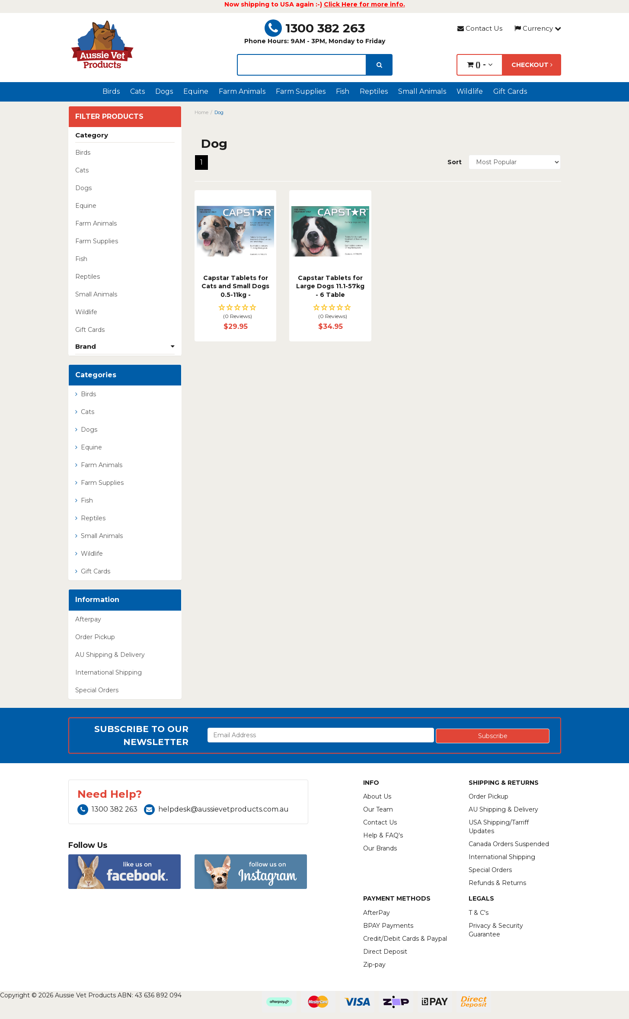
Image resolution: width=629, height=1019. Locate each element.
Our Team (378, 809)
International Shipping (108, 672)
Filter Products (109, 117)
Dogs (164, 91)
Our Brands (380, 848)
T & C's (479, 913)
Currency (537, 28)
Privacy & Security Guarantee (496, 930)
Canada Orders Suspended (509, 844)
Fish (342, 91)
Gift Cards (510, 91)
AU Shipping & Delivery (110, 655)
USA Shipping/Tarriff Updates (499, 826)
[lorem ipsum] (302, 65)
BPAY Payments (388, 926)
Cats (137, 91)
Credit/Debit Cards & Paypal (405, 939)
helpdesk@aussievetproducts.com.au (216, 809)
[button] (235, 312)
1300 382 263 (315, 28)
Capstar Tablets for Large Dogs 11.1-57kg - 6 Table (330, 286)
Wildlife (470, 91)
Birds (111, 91)
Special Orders (96, 690)
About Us (377, 796)
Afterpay (88, 619)
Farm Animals (242, 91)
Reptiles (374, 91)
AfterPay (376, 913)
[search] (379, 65)
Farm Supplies (301, 91)
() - (479, 65)
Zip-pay (374, 964)
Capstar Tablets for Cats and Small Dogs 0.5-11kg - (235, 286)
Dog (219, 112)
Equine (195, 91)
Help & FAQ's (383, 835)
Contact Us (479, 28)
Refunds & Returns (497, 883)
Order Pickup (95, 637)
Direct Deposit (385, 951)
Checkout (531, 65)
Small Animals (422, 91)
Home (201, 112)
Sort (454, 162)
